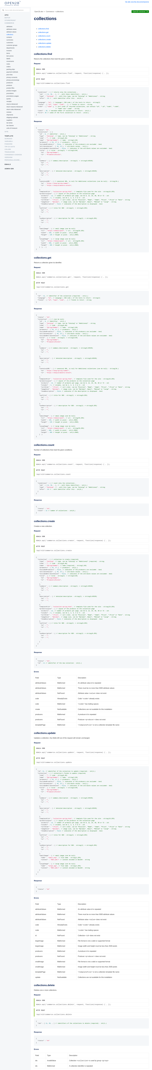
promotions (10, 93)
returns (12, 104)
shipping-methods (12, 117)
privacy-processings (12, 80)
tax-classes (10, 125)
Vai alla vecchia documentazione (137, 2)
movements (10, 61)
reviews (8, 112)
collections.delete (44, 47)
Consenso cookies (13, 155)
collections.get (43, 32)
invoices (9, 50)
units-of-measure (11, 128)
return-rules (13, 109)
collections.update (44, 43)
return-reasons (14, 107)
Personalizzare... (13, 160)
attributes (9, 26)
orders (8, 66)
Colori (8, 149)
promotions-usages (12, 96)
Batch (7, 18)
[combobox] (15, 10)
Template (9, 136)
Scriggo (8, 138)
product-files (10, 88)
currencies (9, 40)
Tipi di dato (10, 146)
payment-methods (12, 72)
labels (8, 58)
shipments (9, 115)
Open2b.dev (38, 11)
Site (6, 131)
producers (9, 83)
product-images (11, 91)
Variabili (9, 141)
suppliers (9, 120)
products (9, 85)
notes (8, 64)
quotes (8, 99)
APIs (6, 15)
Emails (8, 164)
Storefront (10, 20)
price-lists (9, 74)
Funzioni (8, 144)
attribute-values (11, 32)
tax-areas (9, 123)
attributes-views (11, 29)
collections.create (44, 39)
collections (9, 34)
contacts (9, 37)
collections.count (44, 36)
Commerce (9, 23)
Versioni (9, 157)
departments (10, 48)
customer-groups (11, 45)
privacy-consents (11, 77)
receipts (9, 101)
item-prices (9, 56)
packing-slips (10, 69)
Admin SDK (9, 168)
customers (9, 42)
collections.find (43, 29)
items (8, 53)
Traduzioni (10, 152)
